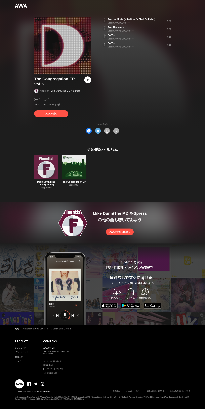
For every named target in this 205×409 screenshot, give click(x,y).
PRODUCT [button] (21, 341)
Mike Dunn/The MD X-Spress (65, 91)
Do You (111, 35)
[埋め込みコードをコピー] (116, 131)
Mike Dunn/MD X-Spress (119, 23)
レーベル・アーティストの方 (53, 369)
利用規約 (116, 391)
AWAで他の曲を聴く (119, 232)
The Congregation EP (74, 182)
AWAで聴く (51, 113)
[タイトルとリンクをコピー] (107, 131)
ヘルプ (18, 361)
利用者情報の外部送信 (155, 391)
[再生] (87, 79)
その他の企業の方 (50, 373)
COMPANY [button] (50, 341)
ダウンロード (20, 348)
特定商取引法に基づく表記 (180, 391)
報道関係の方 (48, 365)
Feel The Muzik (116, 27)
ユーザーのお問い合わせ (52, 361)
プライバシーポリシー (133, 391)
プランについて (21, 352)
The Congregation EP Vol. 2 (60, 329)
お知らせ (19, 357)
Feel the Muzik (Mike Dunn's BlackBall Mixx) (131, 19)
